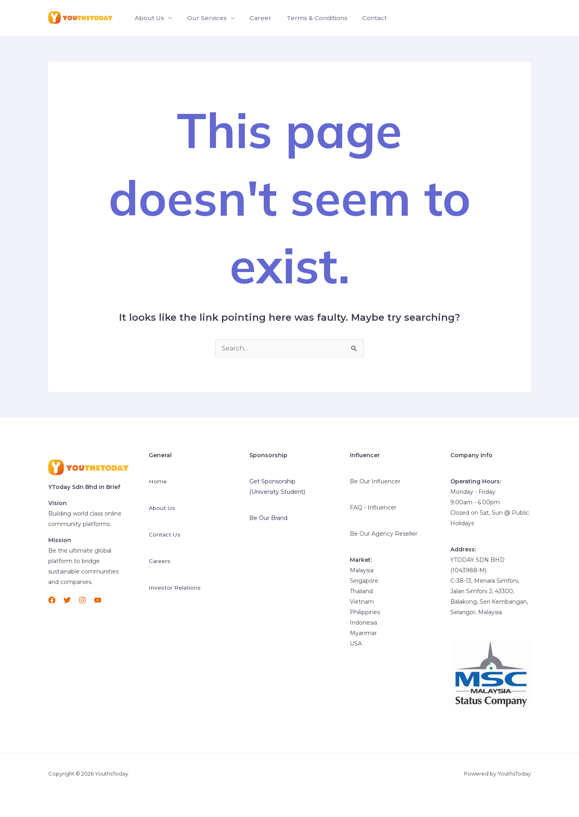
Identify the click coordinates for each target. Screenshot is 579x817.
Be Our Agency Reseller (383, 533)
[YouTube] (97, 600)
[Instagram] (82, 600)
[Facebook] (51, 600)
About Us (148, 18)
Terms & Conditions (309, 18)
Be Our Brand (268, 518)
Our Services (204, 18)
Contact (365, 18)
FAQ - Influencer (373, 507)
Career (255, 18)
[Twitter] (67, 600)
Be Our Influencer (375, 481)
